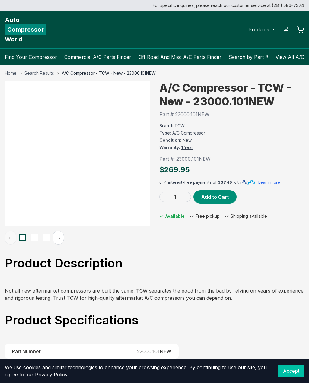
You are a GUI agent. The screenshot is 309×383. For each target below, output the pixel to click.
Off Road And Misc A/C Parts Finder (180, 57)
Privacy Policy (51, 375)
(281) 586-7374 (288, 5)
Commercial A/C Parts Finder (97, 57)
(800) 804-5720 (177, 209)
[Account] (286, 29)
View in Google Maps (258, 262)
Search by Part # (248, 57)
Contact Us (172, 219)
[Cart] (300, 29)
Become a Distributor (183, 228)
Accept (291, 371)
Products (261, 30)
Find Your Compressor (31, 57)
